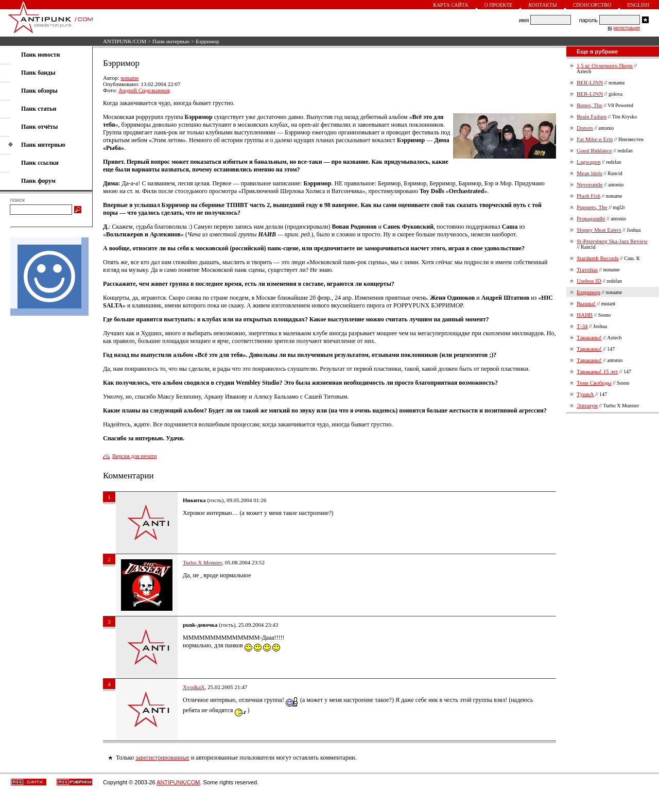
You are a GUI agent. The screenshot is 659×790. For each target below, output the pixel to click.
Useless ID (589, 281)
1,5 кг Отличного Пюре (605, 65)
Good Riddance (594, 150)
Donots (585, 128)
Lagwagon (588, 162)
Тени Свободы (594, 383)
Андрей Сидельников (144, 90)
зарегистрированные (162, 757)
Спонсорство (592, 5)
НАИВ (585, 315)
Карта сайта (450, 5)
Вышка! (586, 303)
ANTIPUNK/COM (124, 41)
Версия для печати (134, 456)
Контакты (542, 5)
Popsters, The (592, 207)
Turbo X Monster (202, 562)
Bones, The (589, 105)
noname (129, 78)
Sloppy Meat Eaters (599, 230)
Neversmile (590, 184)
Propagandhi (591, 218)
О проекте (498, 5)
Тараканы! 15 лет (597, 371)
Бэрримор (588, 292)
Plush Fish (588, 196)
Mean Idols (589, 173)
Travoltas (587, 269)
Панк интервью (170, 41)
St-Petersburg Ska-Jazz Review (612, 241)
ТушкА (585, 394)
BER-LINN (590, 82)
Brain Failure (591, 116)
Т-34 (582, 326)
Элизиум (587, 405)
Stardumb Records (598, 258)
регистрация (626, 27)
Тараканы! (589, 337)
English (638, 5)
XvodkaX (194, 687)
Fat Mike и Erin (595, 139)
